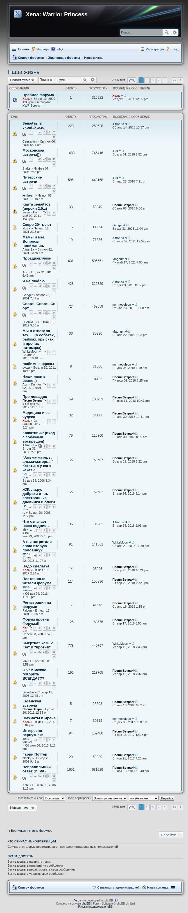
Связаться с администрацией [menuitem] (118, 887)
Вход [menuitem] (174, 49)
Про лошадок (34, 396)
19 (54, 186)
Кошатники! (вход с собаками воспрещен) (38, 437)
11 (39, 285)
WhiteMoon (30, 351)
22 (54, 267)
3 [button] (153, 80)
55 (54, 775)
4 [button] (159, 80)
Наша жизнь (93, 57)
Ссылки (23, 49)
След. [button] (180, 80)
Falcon (27, 610)
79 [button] (174, 80)
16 (39, 186)
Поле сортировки (97, 798)
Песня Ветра (122, 205)
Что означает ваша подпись (35, 523)
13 (49, 285)
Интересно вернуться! (32, 733)
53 (44, 775)
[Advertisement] (53, 818)
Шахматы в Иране (39, 718)
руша (26, 367)
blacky (26, 758)
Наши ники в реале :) (34, 378)
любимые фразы (38, 364)
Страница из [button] (131, 80)
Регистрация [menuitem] (155, 49)
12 (44, 285)
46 (39, 159)
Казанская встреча (31, 703)
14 (54, 285)
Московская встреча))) (33, 152)
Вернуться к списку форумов (31, 830)
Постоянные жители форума (36, 581)
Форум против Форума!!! (35, 621)
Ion (24, 661)
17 (44, 186)
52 (39, 775)
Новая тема (20, 79)
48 (49, 159)
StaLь (26, 168)
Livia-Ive (28, 692)
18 (49, 186)
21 (54, 262)
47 (44, 159)
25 (54, 317)
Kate (25, 785)
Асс (25, 272)
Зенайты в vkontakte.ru (33, 125)
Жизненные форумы (64, 57)
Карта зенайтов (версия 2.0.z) (36, 206)
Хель (26, 98)
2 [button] (147, 80)
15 (54, 290)
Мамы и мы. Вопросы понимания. (33, 241)
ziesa (26, 212)
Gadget (117, 225)
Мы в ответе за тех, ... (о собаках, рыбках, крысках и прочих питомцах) (38, 339)
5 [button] (165, 80)
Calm (24, 475)
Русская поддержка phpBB (95, 906)
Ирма (26, 228)
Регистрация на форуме (36, 604)
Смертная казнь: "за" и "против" (37, 645)
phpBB (86, 903)
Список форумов (31, 57)
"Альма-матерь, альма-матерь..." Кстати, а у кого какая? (37, 463)
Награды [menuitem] (43, 49)
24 (54, 312)
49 (54, 159)
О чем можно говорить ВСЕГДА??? (34, 674)
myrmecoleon (121, 304)
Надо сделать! (35, 566)
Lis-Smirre (25, 509)
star (25, 554)
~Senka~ (28, 322)
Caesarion (29, 141)
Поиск (166, 32)
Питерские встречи (32, 179)
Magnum (118, 259)
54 (49, 775)
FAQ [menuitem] (59, 49)
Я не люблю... (35, 281)
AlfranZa (118, 124)
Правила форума (38, 95)
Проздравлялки (36, 258)
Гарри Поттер (34, 754)
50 (54, 164)
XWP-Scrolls (31, 105)
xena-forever (27, 588)
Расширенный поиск (174, 32)
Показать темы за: (41, 798)
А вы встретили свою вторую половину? (37, 546)
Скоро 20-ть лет (36, 224)
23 (49, 312)
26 (54, 656)
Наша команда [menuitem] (157, 887)
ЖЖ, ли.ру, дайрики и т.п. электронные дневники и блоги (38, 495)
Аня (115, 151)
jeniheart (28, 195)
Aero (76, 900)
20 (54, 191)
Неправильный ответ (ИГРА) (36, 769)
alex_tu (27, 529)
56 (54, 780)
